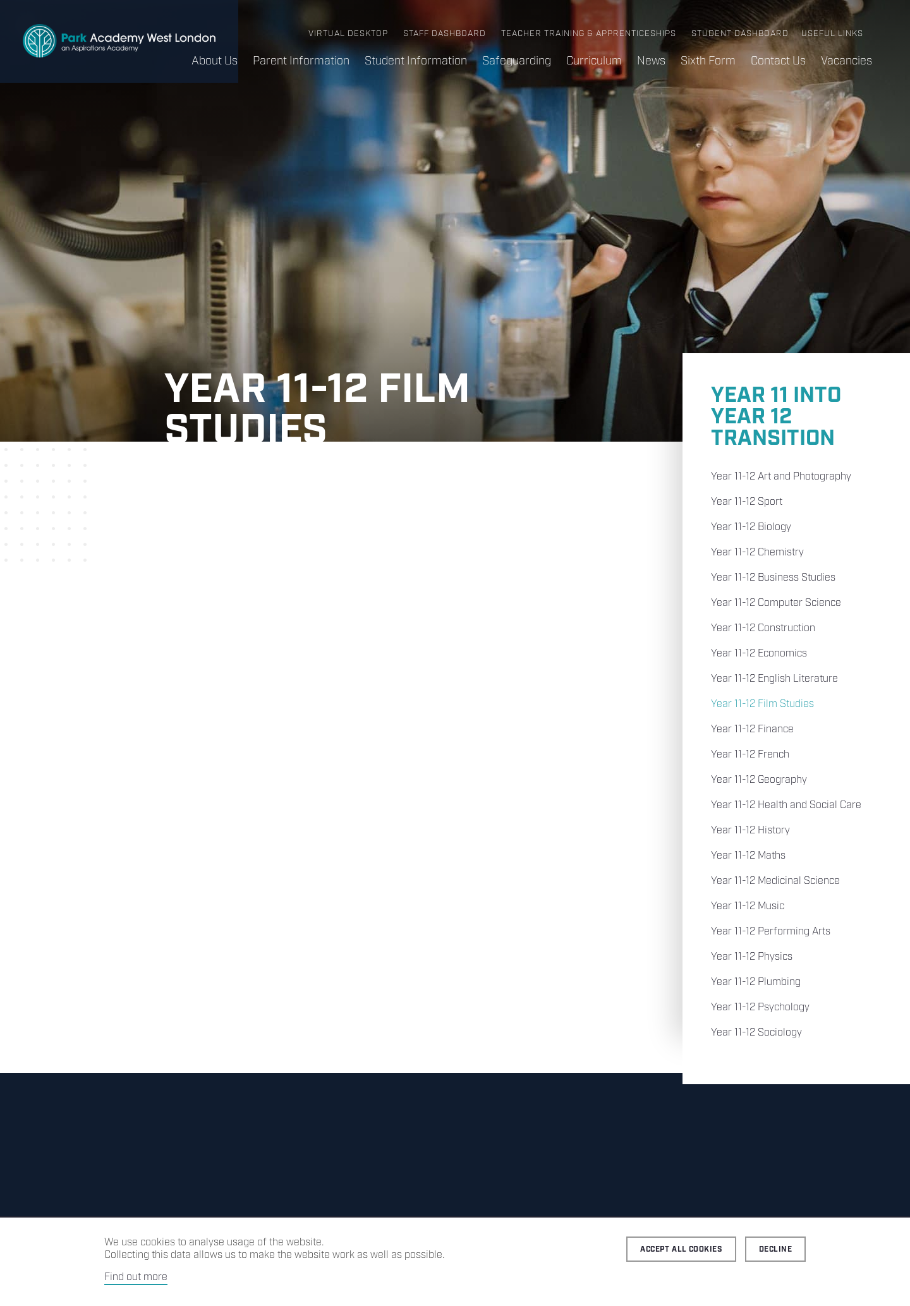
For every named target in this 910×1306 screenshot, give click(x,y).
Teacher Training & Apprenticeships (588, 33)
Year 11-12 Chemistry (757, 552)
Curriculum (594, 61)
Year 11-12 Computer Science (776, 603)
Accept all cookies (681, 1249)
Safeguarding (516, 61)
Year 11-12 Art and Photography (781, 476)
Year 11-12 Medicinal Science (775, 881)
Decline (775, 1249)
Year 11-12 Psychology (760, 1007)
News (651, 61)
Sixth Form (708, 61)
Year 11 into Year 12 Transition (776, 417)
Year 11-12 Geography (759, 780)
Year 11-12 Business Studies (773, 577)
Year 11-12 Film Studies (762, 704)
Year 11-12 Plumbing (756, 982)
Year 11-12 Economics (759, 653)
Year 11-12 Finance (752, 729)
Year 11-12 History (750, 830)
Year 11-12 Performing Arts (770, 931)
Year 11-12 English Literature (774, 679)
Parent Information (301, 61)
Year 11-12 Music (747, 906)
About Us (214, 61)
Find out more (135, 1277)
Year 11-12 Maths (748, 855)
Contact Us (778, 61)
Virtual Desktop (348, 33)
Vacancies (846, 61)
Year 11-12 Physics (751, 957)
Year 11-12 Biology (751, 527)
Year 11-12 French (750, 754)
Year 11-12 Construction (763, 628)
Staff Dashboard (444, 33)
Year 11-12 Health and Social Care (786, 805)
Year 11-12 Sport (746, 502)
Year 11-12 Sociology (756, 1032)
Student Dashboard (740, 33)
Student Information (416, 61)
